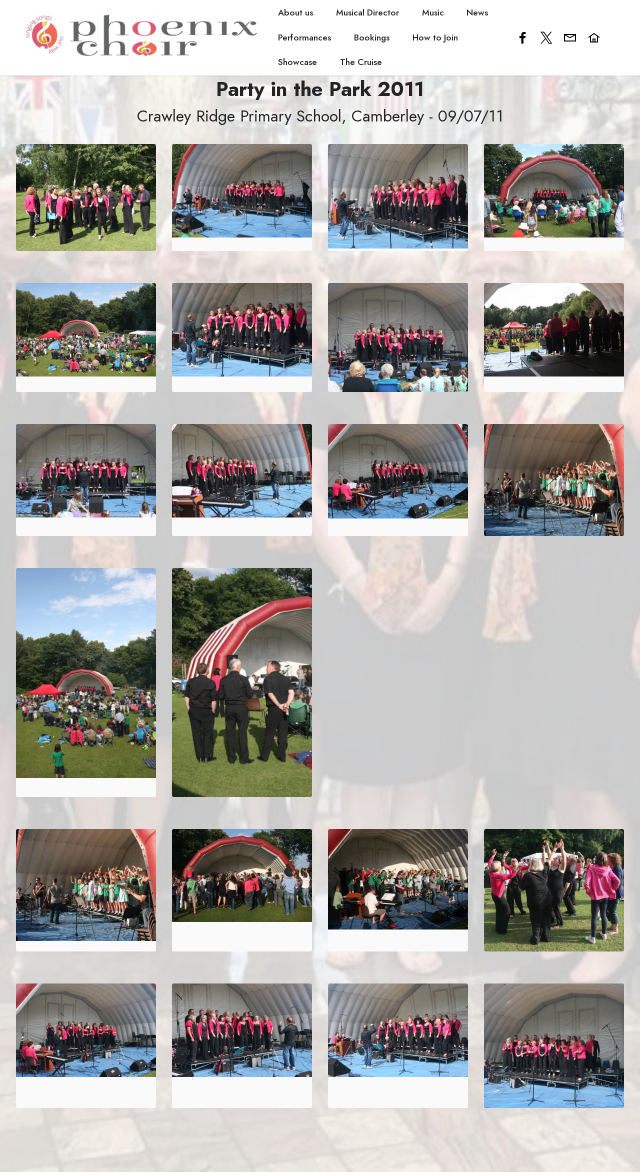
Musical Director (367, 12)
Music (433, 12)
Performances (304, 37)
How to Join (435, 37)
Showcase (297, 62)
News (477, 12)
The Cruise (361, 62)
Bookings (372, 37)
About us (295, 12)
